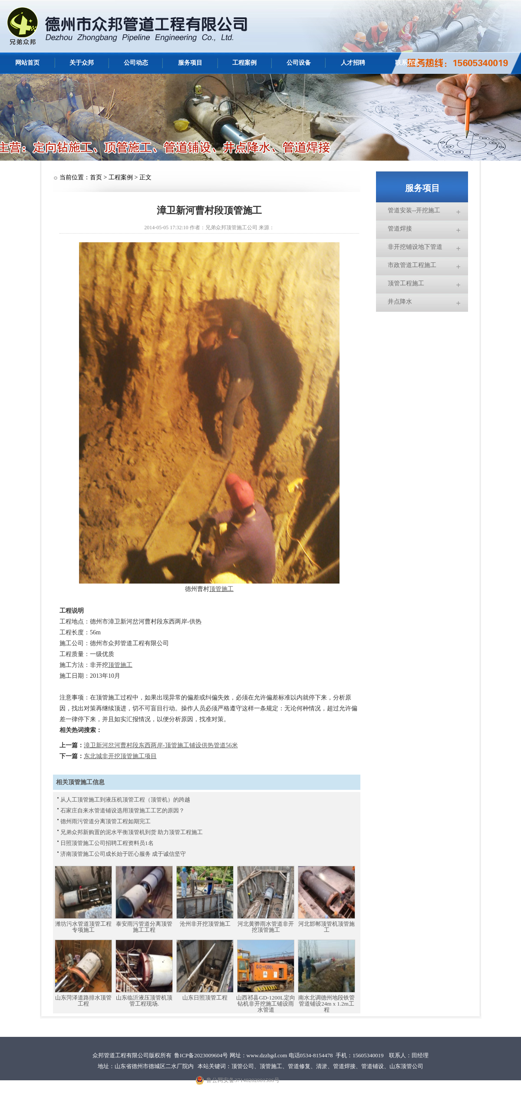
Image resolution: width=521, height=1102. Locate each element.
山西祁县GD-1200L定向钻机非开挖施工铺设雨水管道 (265, 1004)
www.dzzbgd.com (267, 1055)
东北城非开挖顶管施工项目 (120, 756)
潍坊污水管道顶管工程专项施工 (83, 927)
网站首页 (27, 62)
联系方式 (407, 62)
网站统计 (400, 1085)
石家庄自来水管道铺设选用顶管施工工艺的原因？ (122, 810)
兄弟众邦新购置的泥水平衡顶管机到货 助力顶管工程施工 (131, 832)
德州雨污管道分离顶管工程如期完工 (105, 821)
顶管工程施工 (406, 283)
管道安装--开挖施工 (414, 210)
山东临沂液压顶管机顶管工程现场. (144, 1001)
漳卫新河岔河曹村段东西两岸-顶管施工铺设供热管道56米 (161, 745)
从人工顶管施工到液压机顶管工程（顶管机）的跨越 (125, 799)
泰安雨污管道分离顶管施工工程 (144, 927)
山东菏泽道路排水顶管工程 (83, 1001)
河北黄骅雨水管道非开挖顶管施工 (265, 927)
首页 (96, 177)
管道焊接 (400, 228)
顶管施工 (221, 589)
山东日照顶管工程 (205, 998)
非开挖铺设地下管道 (415, 247)
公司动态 (136, 62)
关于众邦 (81, 62)
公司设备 (299, 62)
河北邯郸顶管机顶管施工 (326, 927)
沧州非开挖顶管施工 (205, 924)
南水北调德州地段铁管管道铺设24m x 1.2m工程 (326, 1004)
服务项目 (190, 62)
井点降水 (400, 301)
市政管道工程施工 (412, 265)
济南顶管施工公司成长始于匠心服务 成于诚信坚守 (123, 854)
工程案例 (244, 62)
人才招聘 (353, 62)
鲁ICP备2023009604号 (201, 1055)
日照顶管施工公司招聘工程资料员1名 (107, 843)
